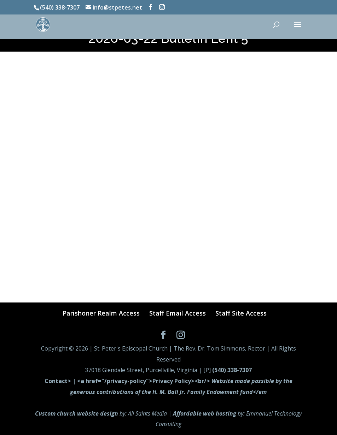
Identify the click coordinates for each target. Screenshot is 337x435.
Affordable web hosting (204, 413)
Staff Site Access (241, 313)
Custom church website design (76, 413)
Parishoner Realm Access (101, 313)
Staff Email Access (177, 313)
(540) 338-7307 (232, 370)
